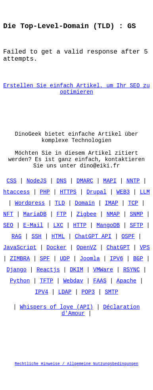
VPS (145, 264)
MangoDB (108, 242)
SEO (8, 242)
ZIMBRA (20, 275)
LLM (145, 208)
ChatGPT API (93, 253)
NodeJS (36, 197)
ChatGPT (118, 264)
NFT (8, 230)
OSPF (128, 253)
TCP (133, 219)
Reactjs (48, 286)
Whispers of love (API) (56, 325)
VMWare (103, 286)
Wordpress (30, 219)
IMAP (111, 219)
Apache (126, 297)
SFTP (136, 242)
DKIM (76, 286)
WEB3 (123, 208)
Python (20, 297)
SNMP (136, 230)
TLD (60, 219)
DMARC (84, 197)
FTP (62, 230)
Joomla (89, 275)
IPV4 (41, 308)
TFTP (47, 297)
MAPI (110, 197)
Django (17, 286)
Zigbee (86, 230)
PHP (45, 208)
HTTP (80, 242)
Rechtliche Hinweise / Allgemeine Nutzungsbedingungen (76, 383)
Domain (85, 219)
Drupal (96, 208)
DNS (62, 197)
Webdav (73, 297)
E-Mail (33, 242)
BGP (138, 275)
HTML (58, 253)
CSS (12, 197)
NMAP (113, 230)
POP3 (88, 308)
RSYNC (131, 286)
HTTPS (68, 208)
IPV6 (116, 275)
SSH (37, 253)
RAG (16, 253)
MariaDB (35, 230)
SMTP (111, 308)
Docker (56, 264)
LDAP (65, 308)
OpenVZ (86, 264)
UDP (65, 275)
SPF (45, 275)
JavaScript (19, 264)
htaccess (16, 208)
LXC (58, 242)
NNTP (133, 197)
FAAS (100, 297)
